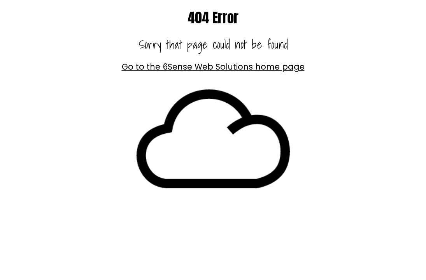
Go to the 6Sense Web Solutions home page (213, 66)
